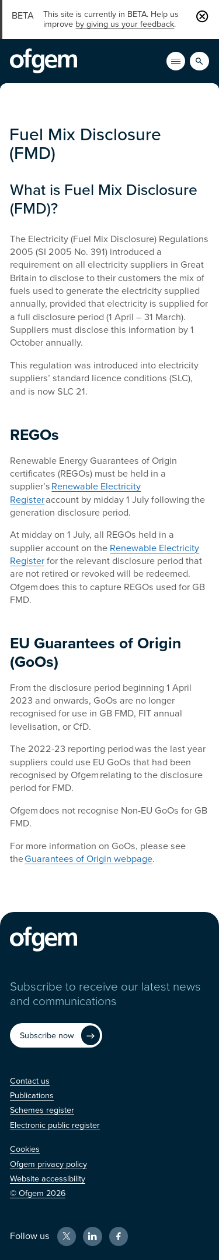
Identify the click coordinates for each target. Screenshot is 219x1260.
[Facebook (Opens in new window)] (118, 1236)
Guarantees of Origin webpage (88, 859)
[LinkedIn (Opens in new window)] (92, 1236)
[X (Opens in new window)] (66, 1236)
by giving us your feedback (124, 24)
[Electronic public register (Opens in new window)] (55, 1125)
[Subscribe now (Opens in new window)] (56, 1035)
